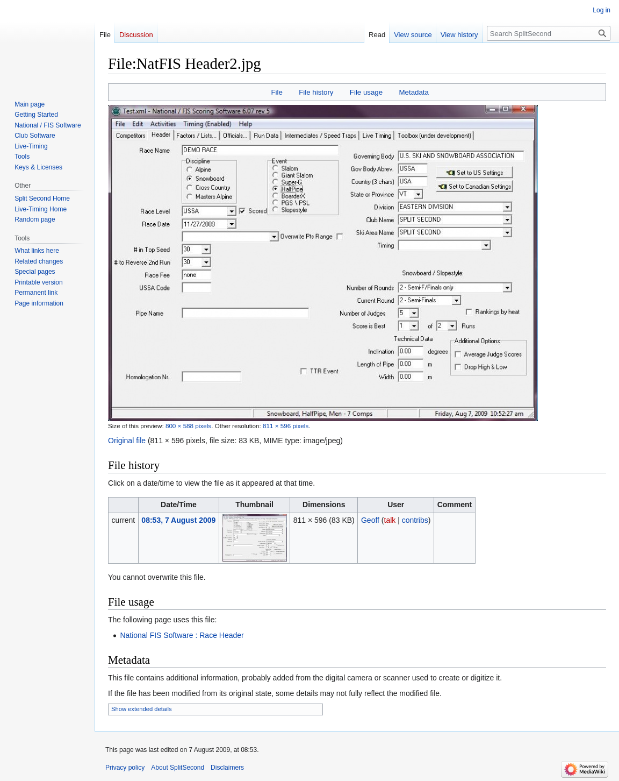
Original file (127, 440)
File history (316, 92)
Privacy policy (125, 767)
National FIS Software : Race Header (181, 635)
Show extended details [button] (141, 709)
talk (390, 520)
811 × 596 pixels (285, 425)
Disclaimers (227, 767)
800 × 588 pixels (188, 425)
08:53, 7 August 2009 (178, 520)
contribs (415, 520)
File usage (366, 92)
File (276, 92)
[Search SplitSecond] (548, 33)
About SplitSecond (177, 767)
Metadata (413, 92)
